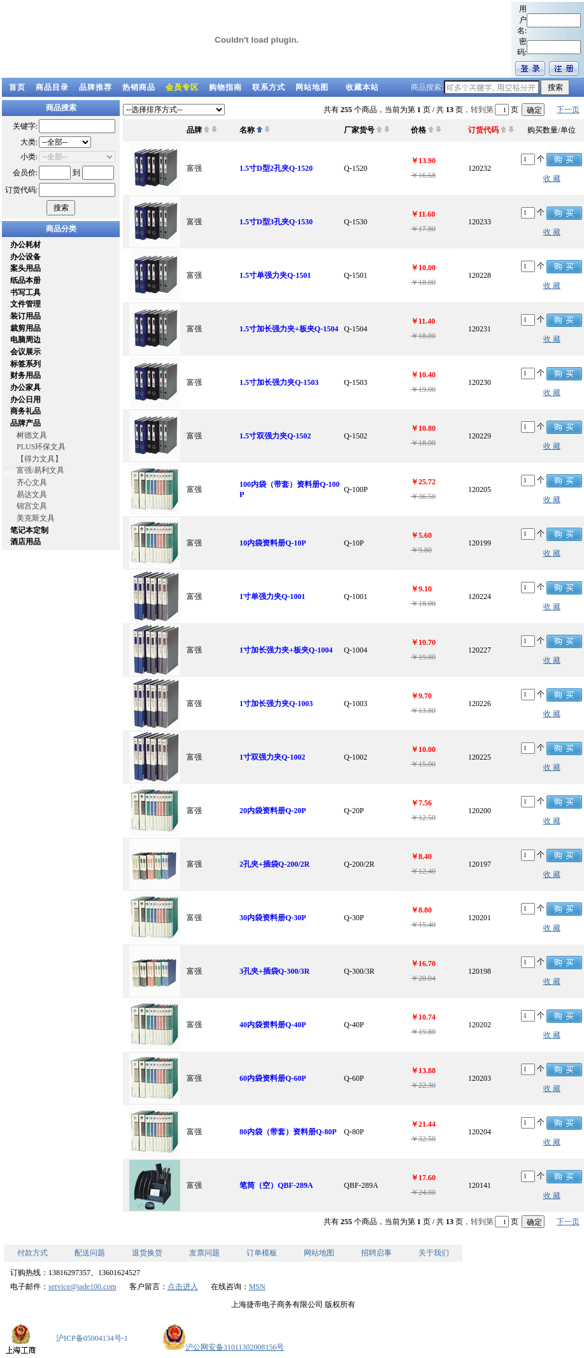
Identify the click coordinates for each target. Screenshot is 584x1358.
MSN (257, 1286)
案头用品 (25, 268)
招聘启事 (376, 1252)
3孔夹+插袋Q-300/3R (274, 971)
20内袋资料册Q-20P (272, 810)
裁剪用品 (25, 328)
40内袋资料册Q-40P (272, 1024)
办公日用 (25, 399)
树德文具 (32, 435)
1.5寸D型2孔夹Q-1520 (276, 168)
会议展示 (25, 351)
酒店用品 (25, 541)
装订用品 (25, 316)
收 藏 (551, 178)
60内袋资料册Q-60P (272, 1078)
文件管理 (25, 304)
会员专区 (182, 87)
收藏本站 (362, 87)
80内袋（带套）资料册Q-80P (288, 1131)
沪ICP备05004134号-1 (92, 1338)
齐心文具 (32, 482)
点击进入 (182, 1286)
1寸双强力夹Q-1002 (272, 757)
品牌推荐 (95, 87)
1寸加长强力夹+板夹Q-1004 (285, 650)
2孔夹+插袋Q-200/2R (274, 864)
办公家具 (25, 387)
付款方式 (32, 1252)
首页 (17, 87)
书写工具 (25, 292)
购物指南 (225, 87)
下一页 (568, 109)
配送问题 (90, 1252)
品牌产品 (25, 423)
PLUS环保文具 (41, 446)
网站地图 (312, 87)
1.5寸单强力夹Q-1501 (275, 275)
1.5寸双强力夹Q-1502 (275, 435)
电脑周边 (25, 339)
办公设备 (25, 256)
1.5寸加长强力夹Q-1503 (278, 382)
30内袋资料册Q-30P (272, 917)
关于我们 (433, 1252)
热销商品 (138, 87)
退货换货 (147, 1252)
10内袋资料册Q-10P (272, 542)
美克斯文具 (36, 518)
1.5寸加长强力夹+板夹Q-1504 (288, 328)
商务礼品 (25, 411)
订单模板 (261, 1252)
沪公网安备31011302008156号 (223, 1347)
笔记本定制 (29, 530)
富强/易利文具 (40, 470)
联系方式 (268, 87)
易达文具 (32, 494)
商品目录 (52, 87)
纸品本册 (25, 280)
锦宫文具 (32, 506)
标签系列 (25, 363)
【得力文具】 (39, 458)
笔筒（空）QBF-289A (276, 1185)
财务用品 (25, 375)
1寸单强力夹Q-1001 (272, 596)
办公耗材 (25, 244)
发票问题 (204, 1252)
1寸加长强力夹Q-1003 (276, 703)
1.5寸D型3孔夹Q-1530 (276, 221)
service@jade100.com (82, 1286)
